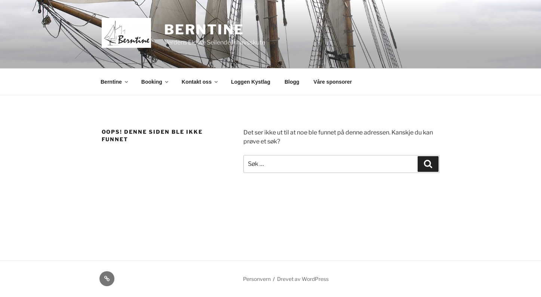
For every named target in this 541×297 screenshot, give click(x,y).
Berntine (204, 29)
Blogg (292, 82)
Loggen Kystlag (250, 82)
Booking (155, 82)
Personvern (257, 279)
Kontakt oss (200, 82)
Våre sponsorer (333, 82)
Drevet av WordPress (303, 279)
